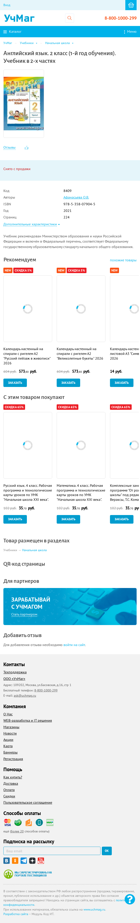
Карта (8, 746)
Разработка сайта (15, 914)
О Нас (8, 714)
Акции (8, 739)
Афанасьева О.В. (76, 197)
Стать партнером (24, 614)
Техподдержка (15, 672)
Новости (10, 733)
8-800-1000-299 (121, 18)
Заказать (15, 383)
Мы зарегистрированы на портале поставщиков (27, 874)
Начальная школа (34, 550)
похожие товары (123, 260)
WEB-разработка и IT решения (27, 720)
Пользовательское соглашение (27, 802)
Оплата (9, 789)
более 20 (17, 831)
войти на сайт (74, 644)
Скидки (9, 796)
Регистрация (13, 759)
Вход (6, 5)
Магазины (11, 727)
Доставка (10, 783)
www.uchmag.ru (94, 909)
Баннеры (10, 752)
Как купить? (12, 777)
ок (107, 851)
